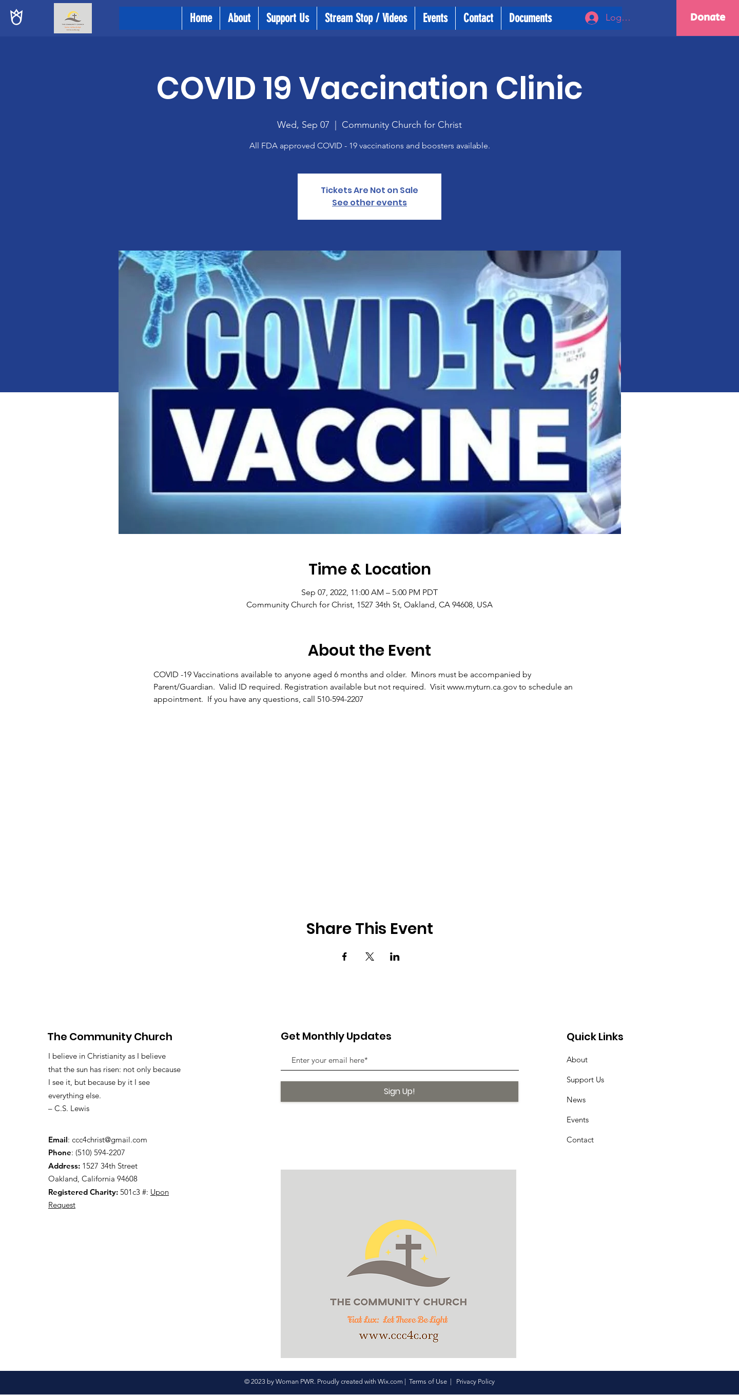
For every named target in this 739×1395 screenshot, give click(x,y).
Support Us (585, 1079)
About (577, 1059)
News (576, 1099)
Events (578, 1119)
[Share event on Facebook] (344, 956)
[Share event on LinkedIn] (395, 956)
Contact (580, 1139)
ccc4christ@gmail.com (109, 1139)
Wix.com (390, 1381)
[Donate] (707, 18)
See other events (369, 202)
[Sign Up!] (399, 1091)
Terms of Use (428, 1381)
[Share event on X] (370, 956)
